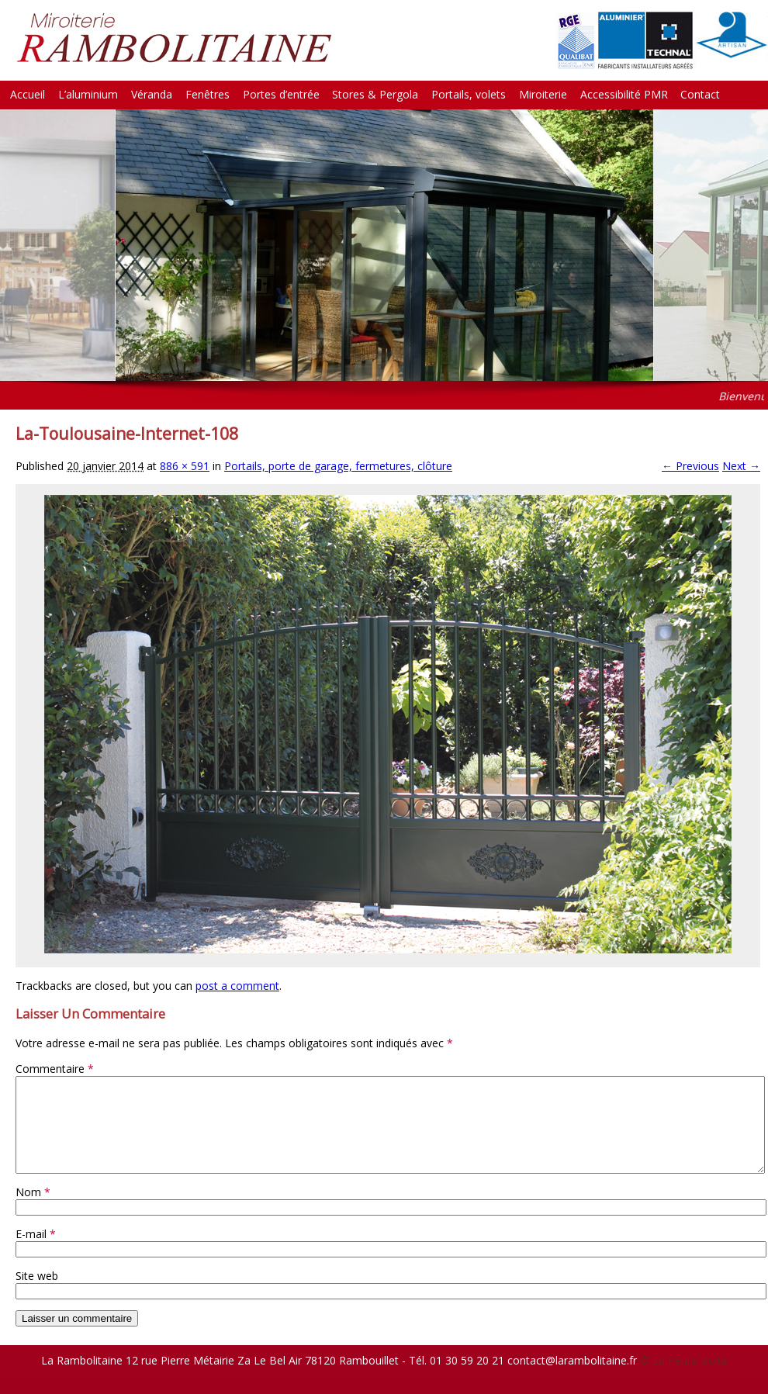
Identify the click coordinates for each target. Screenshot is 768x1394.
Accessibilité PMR (624, 94)
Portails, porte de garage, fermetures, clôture (338, 465)
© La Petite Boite (684, 1379)
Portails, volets (468, 94)
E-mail (36, 1252)
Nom (33, 1210)
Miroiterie (543, 94)
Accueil (27, 94)
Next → (741, 465)
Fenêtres (207, 94)
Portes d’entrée (281, 94)
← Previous (690, 465)
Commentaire (55, 1068)
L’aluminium (88, 94)
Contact (700, 94)
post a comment (237, 985)
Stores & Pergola (375, 94)
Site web (37, 1294)
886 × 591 (184, 465)
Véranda (151, 94)
